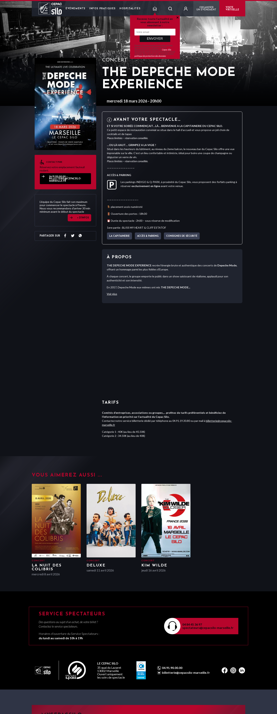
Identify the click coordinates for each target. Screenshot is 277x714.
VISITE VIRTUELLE (232, 8)
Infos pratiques (102, 9)
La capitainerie (119, 236)
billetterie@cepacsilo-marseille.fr (186, 672)
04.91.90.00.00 (172, 668)
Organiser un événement (206, 8)
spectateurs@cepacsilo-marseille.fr (208, 627)
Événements (75, 9)
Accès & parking (148, 236)
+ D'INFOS (83, 218)
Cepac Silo (166, 49)
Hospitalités (129, 9)
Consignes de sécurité (181, 236)
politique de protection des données (150, 56)
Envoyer (155, 38)
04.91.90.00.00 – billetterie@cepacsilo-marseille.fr (65, 178)
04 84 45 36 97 (192, 624)
